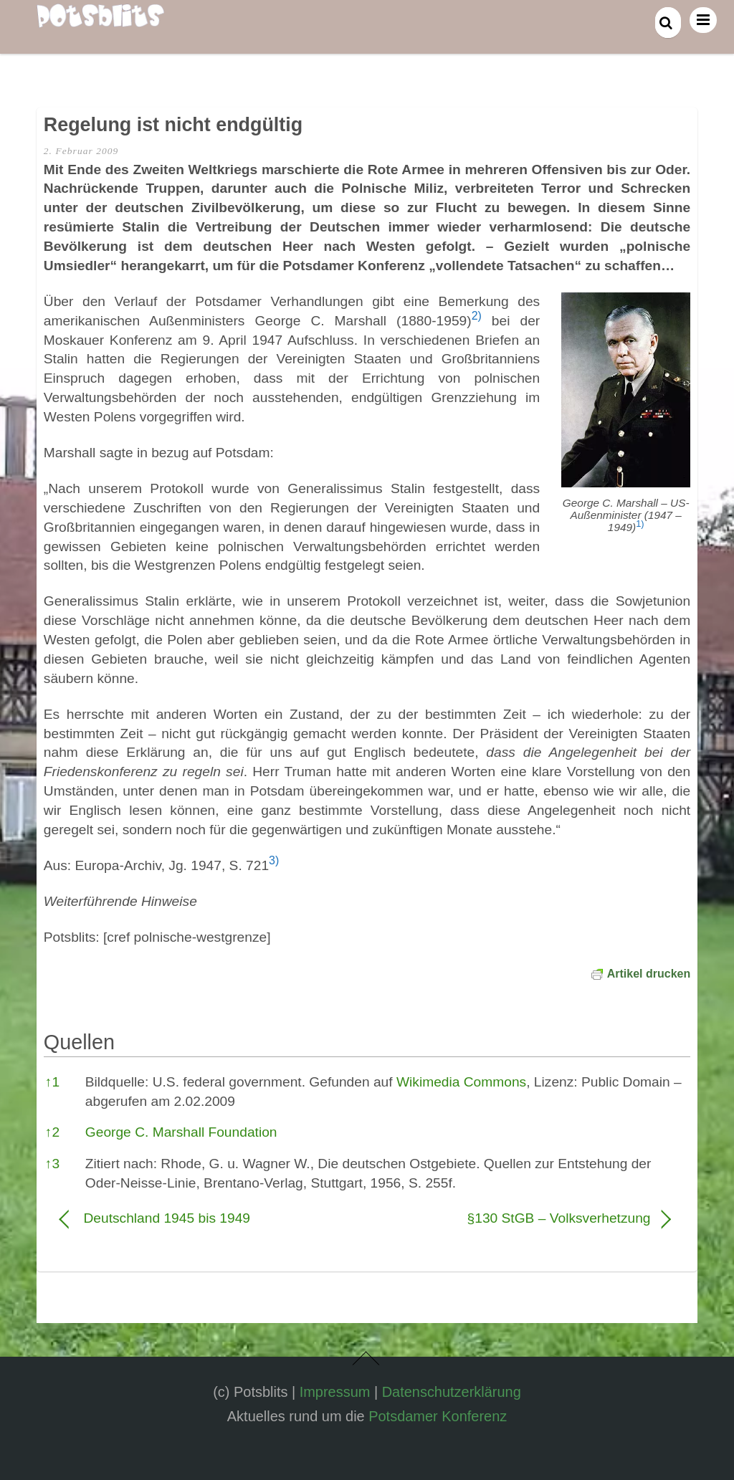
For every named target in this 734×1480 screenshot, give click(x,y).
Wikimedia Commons (461, 1081)
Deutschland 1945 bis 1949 (166, 1218)
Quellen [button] (79, 1042)
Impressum (335, 1392)
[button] (640, 527)
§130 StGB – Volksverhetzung (518, 1218)
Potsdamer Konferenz (437, 1416)
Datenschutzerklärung (451, 1392)
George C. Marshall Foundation (181, 1132)
